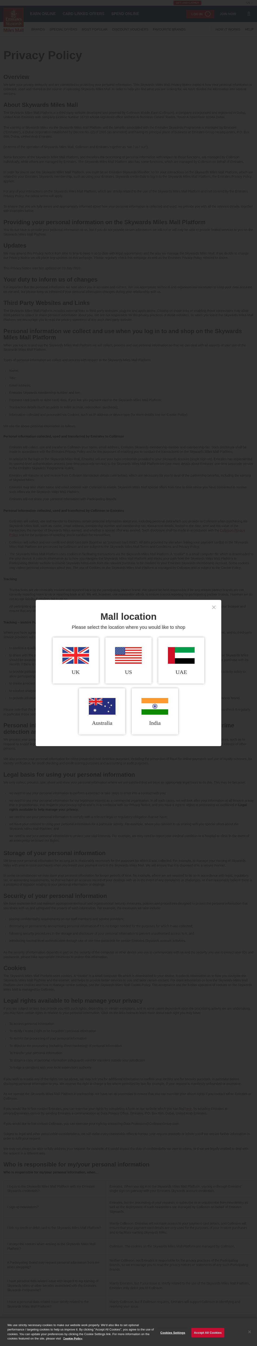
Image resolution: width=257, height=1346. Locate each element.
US (128, 661)
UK (75, 661)
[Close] (249, 1334)
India (154, 712)
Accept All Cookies (208, 1335)
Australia (102, 712)
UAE (181, 661)
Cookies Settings (172, 1335)
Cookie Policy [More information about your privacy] (73, 1341)
